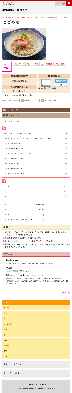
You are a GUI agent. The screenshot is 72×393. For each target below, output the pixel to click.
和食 (37, 64)
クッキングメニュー (37, 17)
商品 (18, 17)
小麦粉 (6, 345)
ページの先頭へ (62, 293)
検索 (57, 3)
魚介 (63, 64)
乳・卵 (29, 64)
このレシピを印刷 (12, 100)
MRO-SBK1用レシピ (52, 17)
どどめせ (11, 22)
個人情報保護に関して (42, 384)
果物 (5, 351)
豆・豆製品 (8, 324)
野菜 (57, 64)
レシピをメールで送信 (52, 100)
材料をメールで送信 (31, 100)
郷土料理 (49, 64)
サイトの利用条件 (27, 384)
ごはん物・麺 (19, 64)
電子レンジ (25, 17)
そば (5, 340)
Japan (63, 3)
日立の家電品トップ (8, 17)
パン (5, 356)
